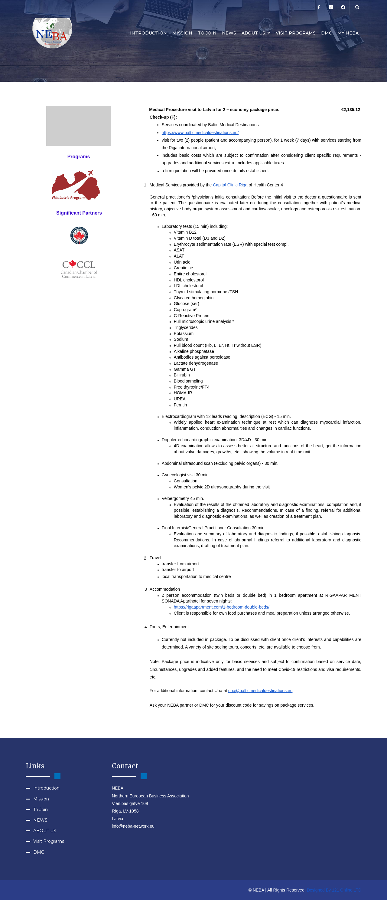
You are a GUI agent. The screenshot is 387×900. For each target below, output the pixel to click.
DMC (326, 33)
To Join (207, 33)
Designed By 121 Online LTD (334, 890)
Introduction (148, 33)
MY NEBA (348, 33)
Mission (182, 33)
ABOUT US (256, 33)
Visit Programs (296, 33)
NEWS (229, 33)
